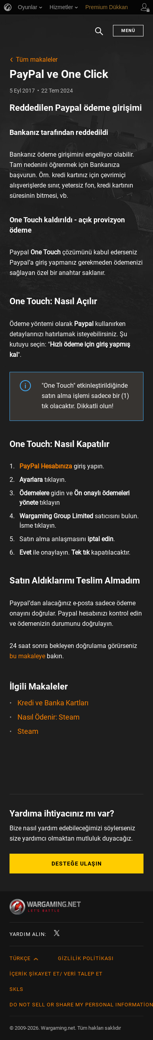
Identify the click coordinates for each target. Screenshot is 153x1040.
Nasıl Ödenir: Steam (48, 717)
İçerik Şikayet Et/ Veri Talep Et (56, 974)
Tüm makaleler (36, 59)
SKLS (16, 989)
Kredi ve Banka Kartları (52, 703)
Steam (27, 731)
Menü (128, 30)
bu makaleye (27, 656)
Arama (99, 35)
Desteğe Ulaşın (77, 863)
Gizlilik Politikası (86, 958)
